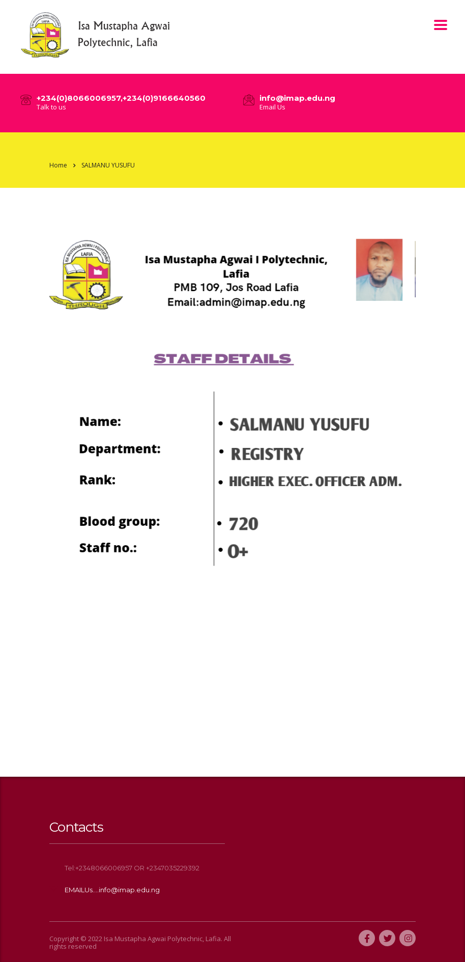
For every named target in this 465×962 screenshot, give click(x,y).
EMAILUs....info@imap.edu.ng (112, 890)
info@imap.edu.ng (297, 98)
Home (58, 165)
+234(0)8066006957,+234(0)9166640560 (121, 98)
